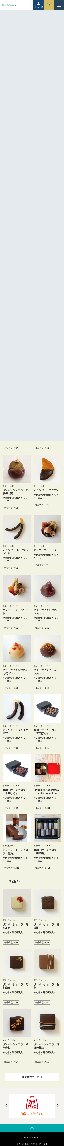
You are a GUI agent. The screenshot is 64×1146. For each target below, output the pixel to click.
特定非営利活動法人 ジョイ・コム (39, 189)
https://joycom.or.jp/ (32, 200)
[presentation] (6, 1105)
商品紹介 (25, 25)
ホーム (14, 25)
